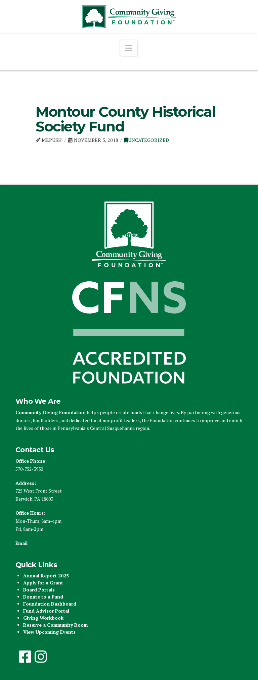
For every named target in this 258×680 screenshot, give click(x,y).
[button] (128, 48)
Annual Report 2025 (46, 575)
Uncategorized (146, 140)
